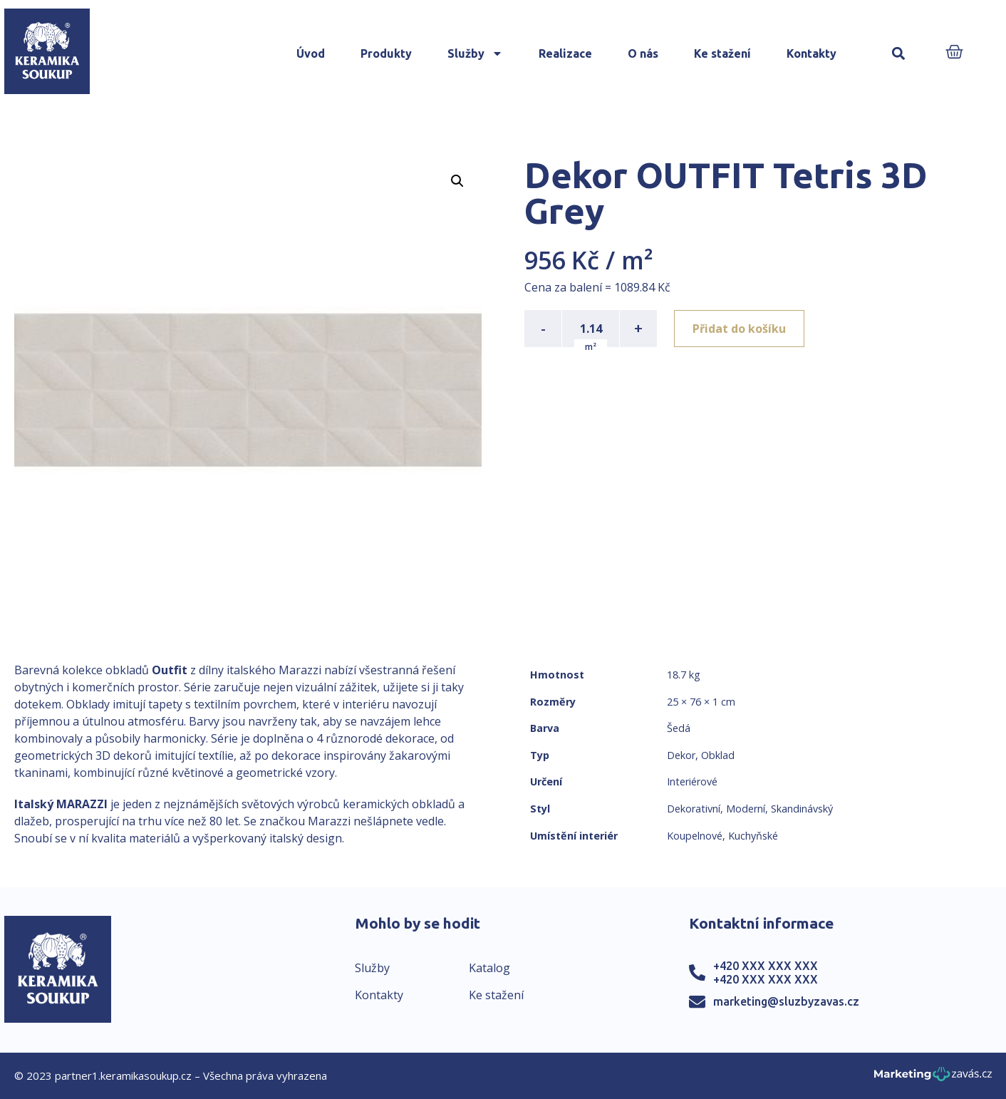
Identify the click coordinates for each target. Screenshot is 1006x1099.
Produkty (386, 53)
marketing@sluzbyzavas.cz (786, 1001)
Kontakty (811, 53)
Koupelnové (694, 835)
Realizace (565, 53)
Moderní (745, 808)
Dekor (681, 755)
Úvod (310, 53)
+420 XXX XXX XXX (765, 965)
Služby (475, 53)
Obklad (718, 755)
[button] (898, 54)
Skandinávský (802, 808)
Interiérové (692, 781)
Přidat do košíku (739, 328)
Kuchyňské (753, 835)
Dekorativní (693, 808)
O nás (643, 53)
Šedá (678, 728)
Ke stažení (722, 53)
